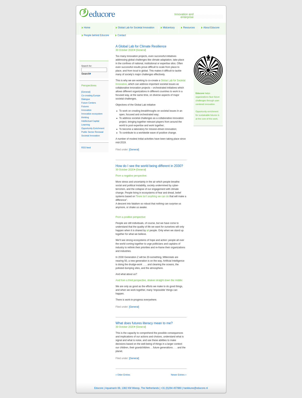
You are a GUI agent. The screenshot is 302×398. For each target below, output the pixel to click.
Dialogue (85, 99)
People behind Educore (96, 35)
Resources (189, 27)
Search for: (86, 66)
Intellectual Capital (90, 121)
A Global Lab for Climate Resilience (141, 46)
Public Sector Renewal (92, 132)
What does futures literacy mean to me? (144, 323)
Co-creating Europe (90, 95)
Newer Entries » (179, 374)
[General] (85, 92)
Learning (85, 124)
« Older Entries (123, 374)
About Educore (211, 27)
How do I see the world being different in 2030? (149, 166)
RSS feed (86, 147)
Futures (85, 106)
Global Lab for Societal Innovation (136, 27)
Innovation (86, 110)
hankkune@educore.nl (195, 388)
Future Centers (88, 103)
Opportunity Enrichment (92, 128)
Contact (121, 35)
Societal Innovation (90, 135)
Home (87, 27)
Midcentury (169, 27)
